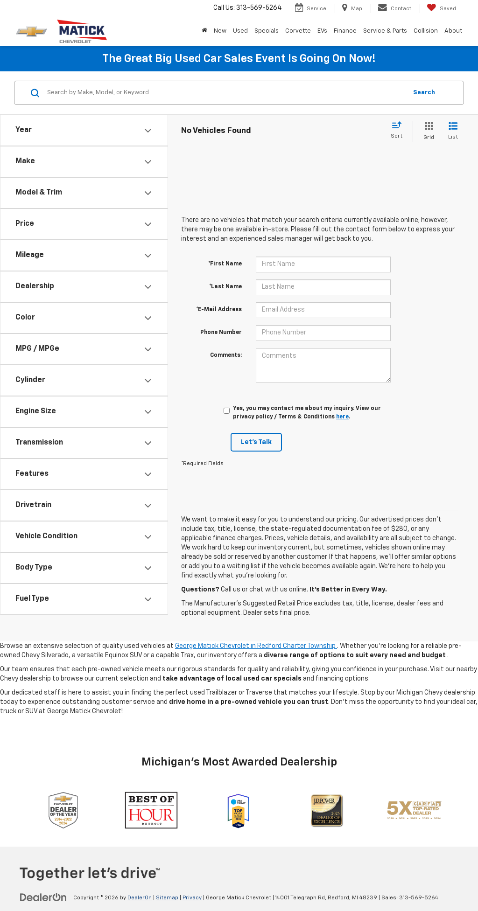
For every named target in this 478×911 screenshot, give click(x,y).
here (342, 417)
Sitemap (167, 898)
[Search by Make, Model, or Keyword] (225, 93)
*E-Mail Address (219, 310)
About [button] (453, 31)
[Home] (204, 31)
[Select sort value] (399, 130)
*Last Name (225, 287)
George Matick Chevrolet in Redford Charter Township (256, 646)
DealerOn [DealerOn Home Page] (139, 898)
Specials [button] (266, 31)
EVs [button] (322, 31)
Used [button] (240, 31)
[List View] (453, 131)
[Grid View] (427, 131)
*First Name (225, 264)
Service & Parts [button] (385, 31)
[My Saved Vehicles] (441, 8)
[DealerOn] (43, 897)
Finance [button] (345, 31)
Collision (426, 31)
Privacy (192, 898)
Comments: (226, 355)
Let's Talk (256, 442)
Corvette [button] (298, 31)
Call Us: (247, 8)
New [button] (220, 31)
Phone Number (221, 332)
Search (424, 93)
